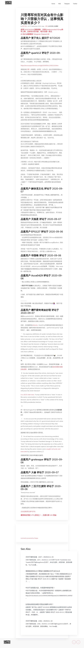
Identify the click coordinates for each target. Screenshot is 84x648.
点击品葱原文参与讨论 (28, 511)
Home (53, 3)
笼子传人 (24, 26)
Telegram (67, 3)
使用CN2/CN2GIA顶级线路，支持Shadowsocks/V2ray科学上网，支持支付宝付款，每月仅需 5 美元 (42, 30)
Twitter (75, 3)
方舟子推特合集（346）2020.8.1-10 (39, 621)
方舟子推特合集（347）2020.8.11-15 (39, 557)
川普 (46, 26)
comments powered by (29, 538)
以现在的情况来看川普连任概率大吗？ (39, 604)
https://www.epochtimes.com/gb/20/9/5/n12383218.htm (39, 65)
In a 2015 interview (27, 395)
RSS (59, 3)
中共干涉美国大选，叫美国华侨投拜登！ (40, 588)
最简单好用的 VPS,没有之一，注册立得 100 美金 (38, 515)
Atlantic (35, 325)
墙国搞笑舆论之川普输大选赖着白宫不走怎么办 (43, 571)
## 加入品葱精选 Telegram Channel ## (35, 34)
